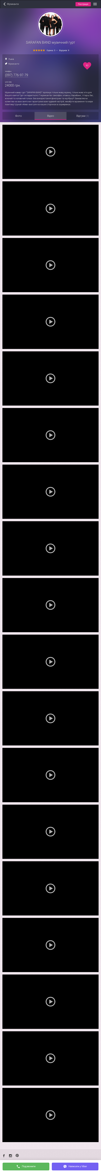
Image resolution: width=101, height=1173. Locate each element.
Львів (11, 59)
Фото (18, 115)
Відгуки (82, 115)
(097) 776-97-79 (16, 75)
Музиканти (13, 64)
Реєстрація (83, 4)
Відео (50, 115)
